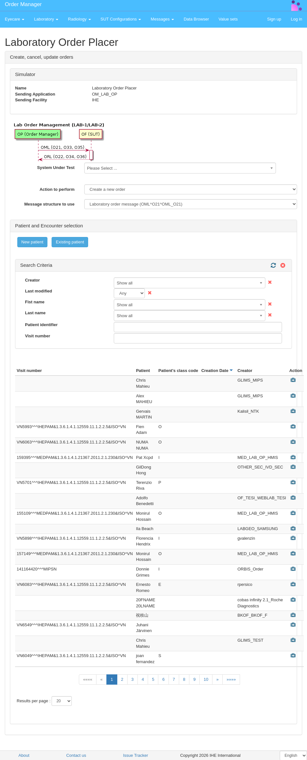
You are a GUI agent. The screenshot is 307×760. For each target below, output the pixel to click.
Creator (32, 280)
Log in (296, 19)
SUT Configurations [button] (121, 19)
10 (205, 679)
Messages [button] (162, 19)
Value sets (228, 19)
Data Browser (196, 19)
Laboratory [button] (46, 19)
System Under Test (56, 167)
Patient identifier (41, 324)
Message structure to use (49, 204)
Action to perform (56, 189)
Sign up (274, 19)
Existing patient (70, 242)
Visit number (37, 336)
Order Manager (23, 4)
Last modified (38, 291)
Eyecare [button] (14, 19)
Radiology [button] (79, 19)
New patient (32, 242)
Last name (35, 312)
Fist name (35, 302)
